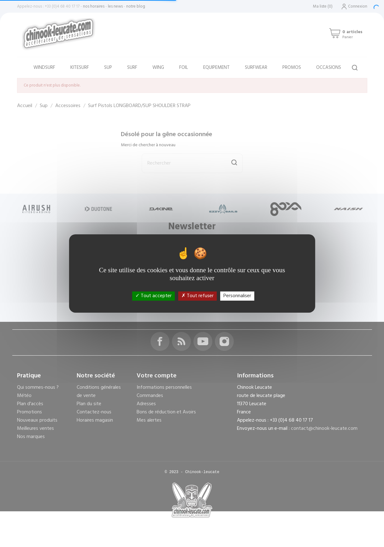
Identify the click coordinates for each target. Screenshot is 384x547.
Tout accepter (153, 296)
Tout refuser (197, 296)
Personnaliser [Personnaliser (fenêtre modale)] (237, 296)
